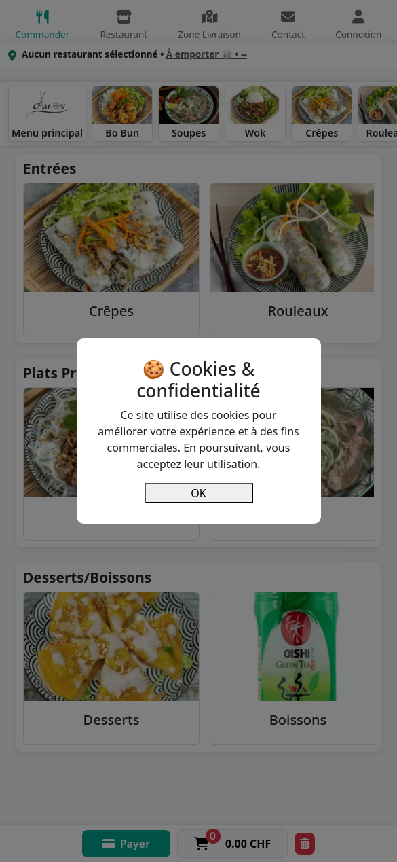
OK (198, 493)
